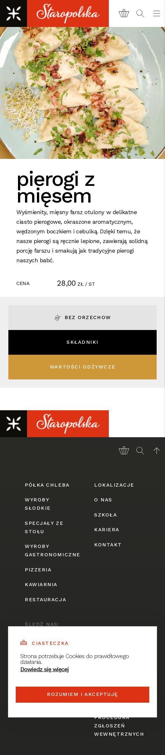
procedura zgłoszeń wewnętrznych (117, 726)
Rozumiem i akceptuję (82, 694)
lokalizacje (114, 485)
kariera (106, 530)
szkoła (105, 515)
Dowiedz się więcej (44, 669)
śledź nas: (42, 624)
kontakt (108, 545)
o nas (103, 500)
